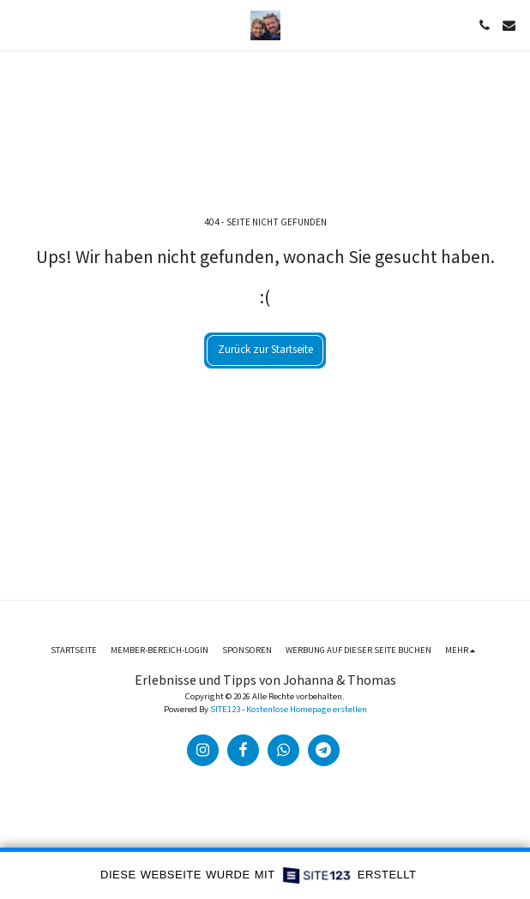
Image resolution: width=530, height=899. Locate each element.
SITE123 (225, 710)
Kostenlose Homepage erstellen (306, 710)
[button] (18, 25)
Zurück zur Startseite (265, 349)
